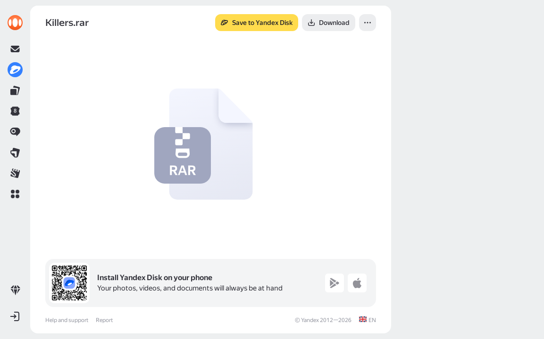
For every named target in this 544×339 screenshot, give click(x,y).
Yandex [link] (310, 320)
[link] (15, 22)
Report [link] (104, 320)
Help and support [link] (66, 320)
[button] (15, 194)
